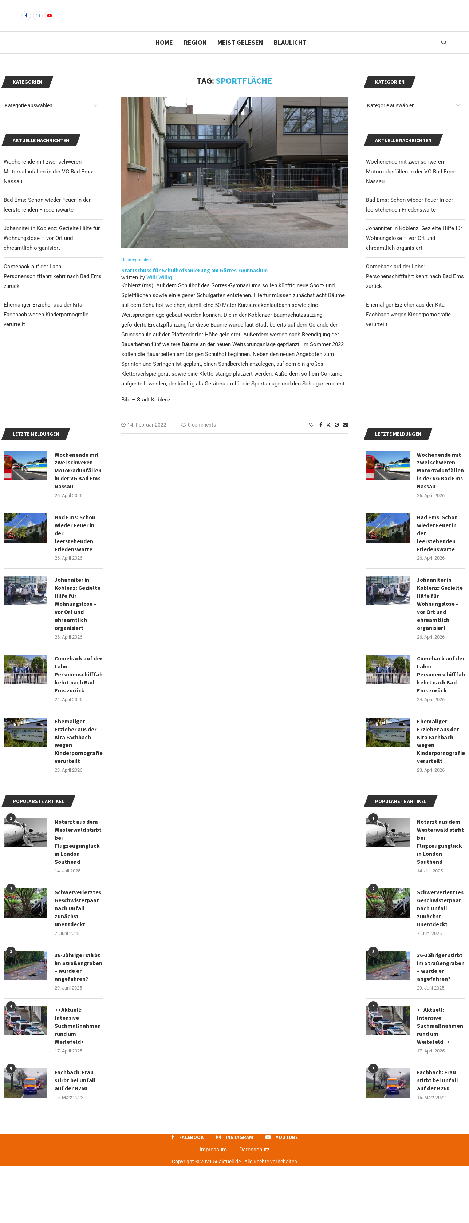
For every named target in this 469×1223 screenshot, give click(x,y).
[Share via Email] (345, 437)
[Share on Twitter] (328, 437)
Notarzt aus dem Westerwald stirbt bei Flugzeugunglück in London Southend (441, 888)
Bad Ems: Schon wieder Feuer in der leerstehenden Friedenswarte (437, 575)
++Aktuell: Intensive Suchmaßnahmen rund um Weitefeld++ (440, 1083)
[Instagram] (38, 22)
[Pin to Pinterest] (337, 437)
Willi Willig (159, 290)
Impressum (213, 1207)
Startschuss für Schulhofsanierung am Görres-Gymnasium (194, 283)
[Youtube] (49, 22)
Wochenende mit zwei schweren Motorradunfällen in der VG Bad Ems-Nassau (411, 184)
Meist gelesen (240, 55)
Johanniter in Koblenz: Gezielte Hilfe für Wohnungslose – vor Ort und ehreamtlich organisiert (414, 250)
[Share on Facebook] (320, 437)
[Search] (444, 55)
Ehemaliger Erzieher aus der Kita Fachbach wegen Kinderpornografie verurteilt (408, 327)
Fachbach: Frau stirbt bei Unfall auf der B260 (438, 1138)
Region (195, 55)
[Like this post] (311, 437)
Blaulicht (290, 55)
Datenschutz (254, 1207)
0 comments (198, 437)
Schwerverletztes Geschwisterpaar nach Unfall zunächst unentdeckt (440, 955)
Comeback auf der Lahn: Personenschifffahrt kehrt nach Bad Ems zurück (415, 289)
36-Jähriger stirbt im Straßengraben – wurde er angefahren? (440, 1019)
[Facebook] (26, 22)
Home (164, 55)
